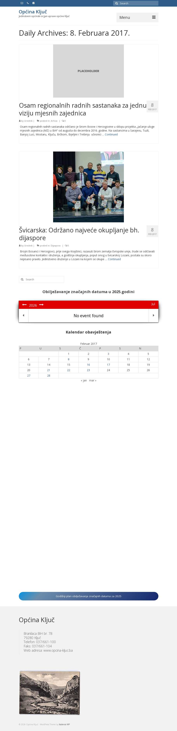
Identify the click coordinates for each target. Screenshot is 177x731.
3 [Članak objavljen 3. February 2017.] (108, 354)
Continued (111, 134)
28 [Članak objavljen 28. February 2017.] (48, 375)
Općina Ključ (33, 11)
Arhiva (54, 120)
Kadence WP (64, 724)
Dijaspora (55, 245)
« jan (84, 380)
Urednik (28, 120)
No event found (89, 315)
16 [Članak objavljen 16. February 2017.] (88, 364)
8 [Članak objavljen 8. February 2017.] (68, 359)
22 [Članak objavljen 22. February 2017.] (68, 370)
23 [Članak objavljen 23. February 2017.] (88, 370)
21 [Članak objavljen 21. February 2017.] (48, 370)
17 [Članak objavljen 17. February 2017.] (108, 364)
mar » (92, 380)
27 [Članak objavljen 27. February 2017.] (28, 375)
